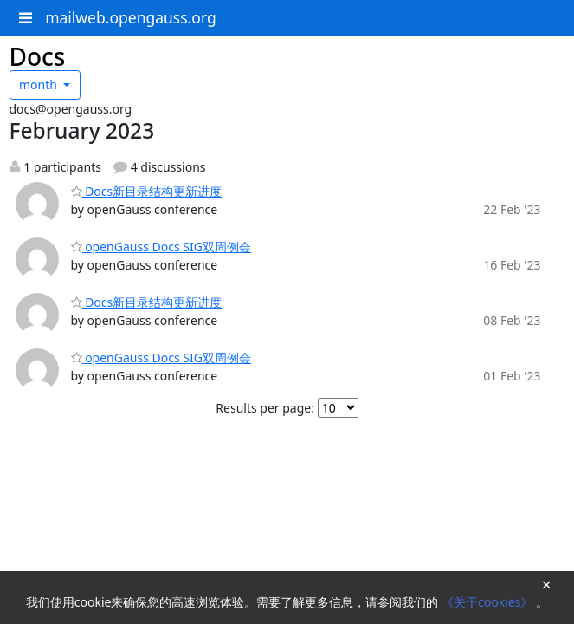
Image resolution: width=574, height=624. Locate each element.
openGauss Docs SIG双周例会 (161, 246)
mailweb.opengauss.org (130, 17)
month (40, 84)
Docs (38, 56)
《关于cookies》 (489, 602)
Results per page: (265, 408)
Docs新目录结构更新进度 (147, 191)
